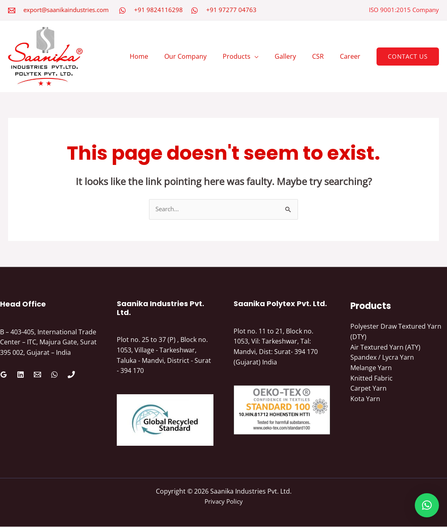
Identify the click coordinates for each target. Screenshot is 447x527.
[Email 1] (37, 375)
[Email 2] (11, 10)
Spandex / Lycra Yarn (382, 357)
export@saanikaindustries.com (66, 10)
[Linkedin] (20, 375)
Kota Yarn (365, 399)
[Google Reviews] (3, 375)
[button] (408, 56)
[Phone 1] (71, 375)
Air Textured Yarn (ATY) (385, 347)
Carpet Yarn (368, 388)
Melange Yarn (371, 368)
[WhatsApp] (122, 10)
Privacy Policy (223, 501)
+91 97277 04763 (231, 10)
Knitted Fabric (371, 378)
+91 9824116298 (158, 10)
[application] (266, 56)
